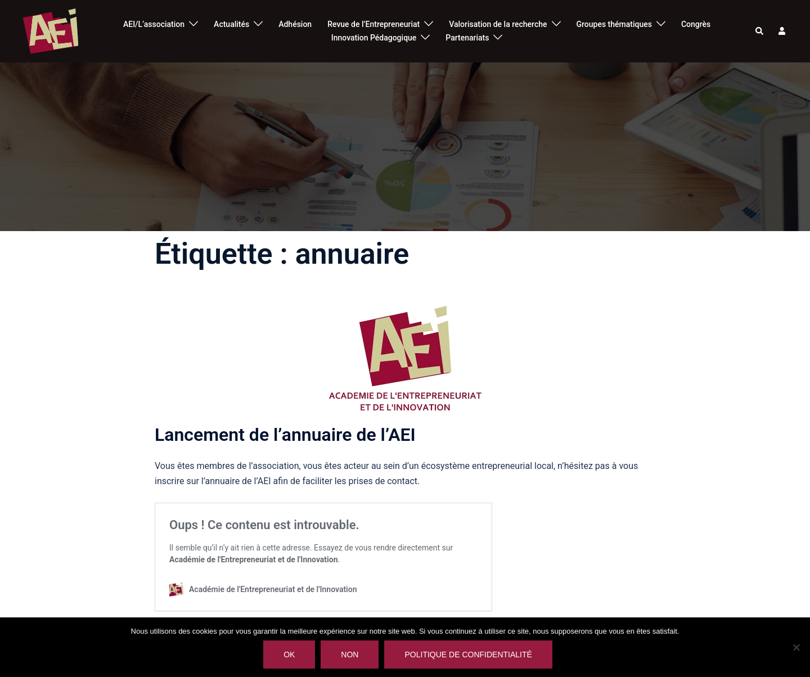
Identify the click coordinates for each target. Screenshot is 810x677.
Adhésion (295, 24)
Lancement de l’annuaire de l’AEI (285, 434)
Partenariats (467, 37)
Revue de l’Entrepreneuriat (373, 24)
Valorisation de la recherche (498, 24)
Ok (289, 654)
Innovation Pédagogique (374, 37)
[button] (759, 31)
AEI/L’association (153, 24)
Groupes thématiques (614, 24)
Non (349, 654)
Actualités (231, 24)
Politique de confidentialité (468, 654)
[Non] (796, 647)
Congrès (695, 24)
